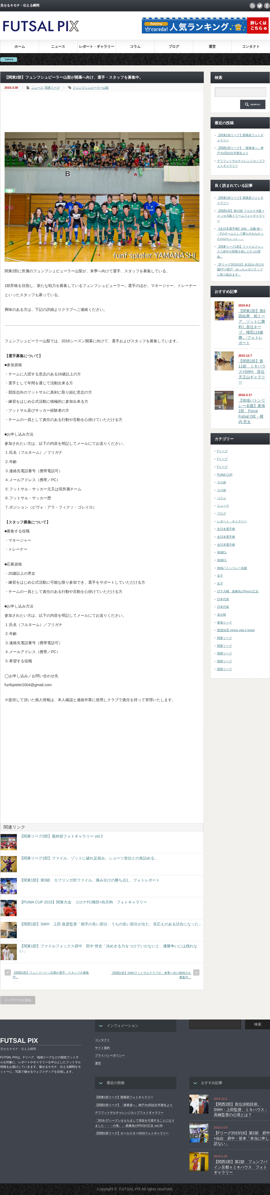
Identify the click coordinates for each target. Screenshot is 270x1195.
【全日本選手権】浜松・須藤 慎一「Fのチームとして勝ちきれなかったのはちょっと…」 (240, 233)
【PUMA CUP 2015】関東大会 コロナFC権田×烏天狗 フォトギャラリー (83, 902)
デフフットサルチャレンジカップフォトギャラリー (129, 1112)
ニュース (58, 46)
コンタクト (251, 46)
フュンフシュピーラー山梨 (91, 87)
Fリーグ (222, 451)
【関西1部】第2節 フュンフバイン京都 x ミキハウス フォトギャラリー (241, 1166)
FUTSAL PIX (19, 1040)
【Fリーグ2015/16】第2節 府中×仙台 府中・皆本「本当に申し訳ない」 (242, 1138)
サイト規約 (102, 1047)
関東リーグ (52, 87)
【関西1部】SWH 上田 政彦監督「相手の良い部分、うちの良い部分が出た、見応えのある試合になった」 (111, 924)
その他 (221, 482)
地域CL (222, 552)
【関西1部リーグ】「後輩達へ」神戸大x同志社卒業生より (134, 1105)
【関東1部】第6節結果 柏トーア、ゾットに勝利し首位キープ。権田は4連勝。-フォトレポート (252, 327)
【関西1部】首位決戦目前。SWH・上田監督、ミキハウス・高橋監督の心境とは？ (241, 1109)
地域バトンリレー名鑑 (232, 568)
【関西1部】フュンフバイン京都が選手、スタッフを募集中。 (51, 974)
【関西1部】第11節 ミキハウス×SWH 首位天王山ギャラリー (252, 372)
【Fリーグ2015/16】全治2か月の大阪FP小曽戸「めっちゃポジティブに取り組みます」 (240, 269)
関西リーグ (224, 653)
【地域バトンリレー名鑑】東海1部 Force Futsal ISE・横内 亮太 (252, 411)
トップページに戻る (17, 1000)
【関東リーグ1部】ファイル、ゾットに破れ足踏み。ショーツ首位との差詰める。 (89, 858)
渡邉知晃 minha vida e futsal (236, 630)
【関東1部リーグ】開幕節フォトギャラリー (124, 1097)
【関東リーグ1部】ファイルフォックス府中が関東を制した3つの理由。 (240, 251)
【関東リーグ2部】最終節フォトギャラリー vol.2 (61, 836)
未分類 (221, 614)
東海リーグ (224, 622)
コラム (135, 46)
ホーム (19, 46)
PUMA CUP (225, 474)
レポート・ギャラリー (96, 46)
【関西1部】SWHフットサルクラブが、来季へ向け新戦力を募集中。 (151, 975)
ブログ (174, 46)
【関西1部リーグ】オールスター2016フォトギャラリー (132, 1133)
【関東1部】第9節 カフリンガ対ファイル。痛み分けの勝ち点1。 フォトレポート (90, 880)
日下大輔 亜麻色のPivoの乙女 (238, 591)
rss (252, 6)
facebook (267, 6)
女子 (220, 575)
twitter (260, 6)
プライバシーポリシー (110, 1055)
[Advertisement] (103, 112)
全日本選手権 (226, 529)
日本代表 (223, 599)
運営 (212, 46)
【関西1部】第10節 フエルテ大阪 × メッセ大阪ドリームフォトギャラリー (241, 215)
